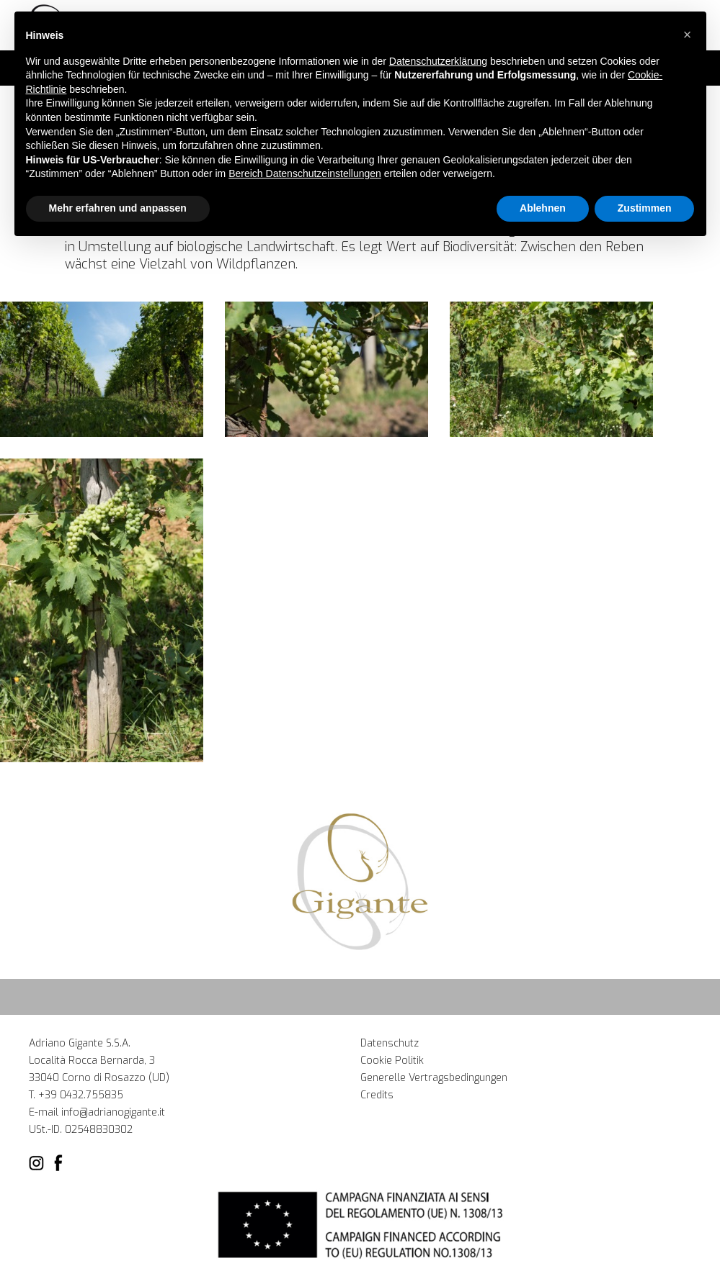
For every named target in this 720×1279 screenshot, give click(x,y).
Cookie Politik (392, 1060)
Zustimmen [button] (645, 208)
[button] (687, 34)
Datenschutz (389, 1043)
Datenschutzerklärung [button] (438, 61)
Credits (377, 1095)
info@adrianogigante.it (113, 1112)
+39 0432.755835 (80, 1095)
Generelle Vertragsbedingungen (433, 1078)
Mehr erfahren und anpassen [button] (118, 208)
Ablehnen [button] (543, 208)
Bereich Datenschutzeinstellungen (304, 173)
